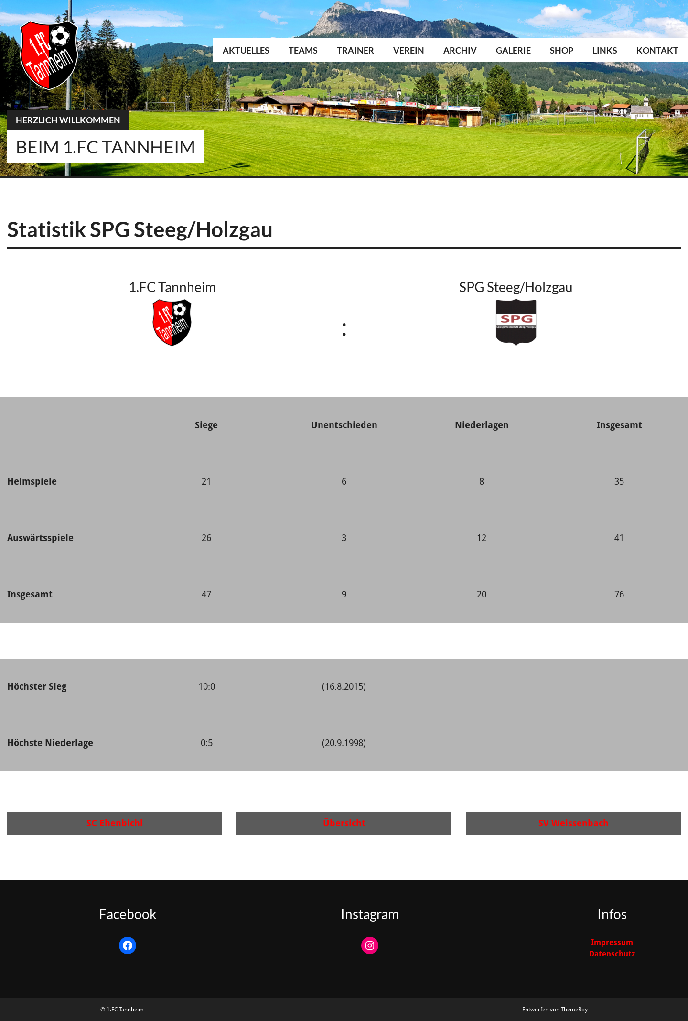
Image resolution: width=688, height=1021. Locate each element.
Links (604, 50)
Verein (408, 50)
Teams (303, 50)
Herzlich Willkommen (68, 120)
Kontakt (657, 50)
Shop (561, 50)
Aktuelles (246, 50)
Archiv (460, 50)
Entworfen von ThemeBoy (555, 1009)
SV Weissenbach (573, 823)
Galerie (513, 50)
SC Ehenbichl (114, 823)
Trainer (355, 50)
